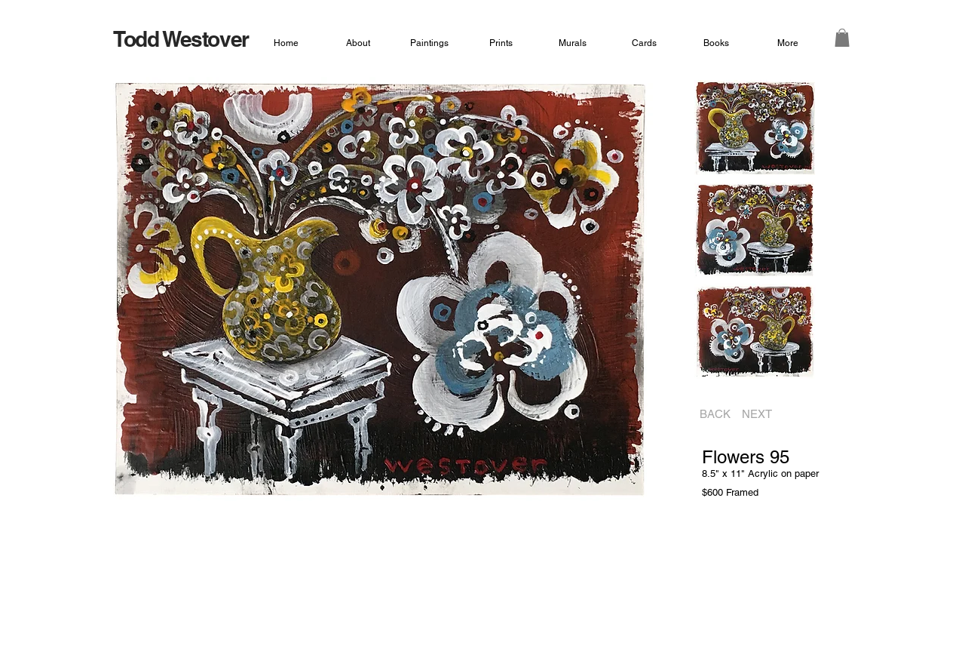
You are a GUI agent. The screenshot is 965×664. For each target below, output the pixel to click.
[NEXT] (762, 414)
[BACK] (711, 414)
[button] (842, 38)
